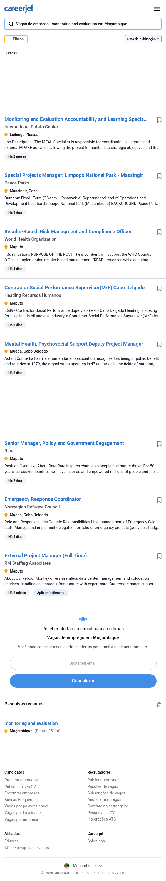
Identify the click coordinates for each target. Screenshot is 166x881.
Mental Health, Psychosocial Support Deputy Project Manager (73, 344)
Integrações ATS (102, 819)
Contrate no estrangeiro (108, 806)
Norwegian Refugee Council (32, 507)
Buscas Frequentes (21, 799)
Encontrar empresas (21, 793)
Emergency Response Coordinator (42, 499)
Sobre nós (96, 841)
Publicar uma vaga (104, 780)
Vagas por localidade (22, 813)
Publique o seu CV (20, 786)
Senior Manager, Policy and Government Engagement (64, 443)
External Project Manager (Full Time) (45, 555)
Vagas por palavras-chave (26, 806)
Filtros (16, 39)
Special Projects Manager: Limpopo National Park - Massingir (73, 175)
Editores (11, 841)
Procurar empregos (21, 780)
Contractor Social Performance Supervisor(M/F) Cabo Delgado (74, 287)
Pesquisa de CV (101, 813)
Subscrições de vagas (106, 793)
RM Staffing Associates (27, 563)
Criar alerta (83, 680)
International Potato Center (31, 127)
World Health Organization (30, 239)
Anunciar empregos (105, 799)
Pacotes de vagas (103, 786)
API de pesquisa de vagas (26, 847)
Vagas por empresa (21, 819)
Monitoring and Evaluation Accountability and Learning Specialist (77, 119)
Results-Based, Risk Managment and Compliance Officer (68, 231)
